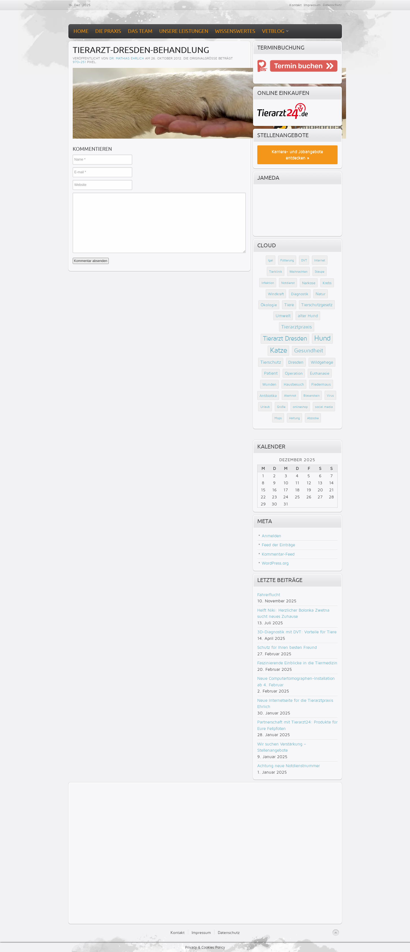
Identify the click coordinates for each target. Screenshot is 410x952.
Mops (278, 418)
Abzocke (313, 418)
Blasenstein (311, 396)
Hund (322, 338)
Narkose (308, 283)
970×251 (79, 62)
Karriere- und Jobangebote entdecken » (297, 154)
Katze (278, 350)
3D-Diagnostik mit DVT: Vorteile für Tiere (296, 631)
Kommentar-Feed (278, 554)
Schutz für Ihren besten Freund (287, 647)
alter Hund (308, 315)
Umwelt (283, 315)
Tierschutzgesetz (317, 304)
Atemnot (290, 396)
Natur (320, 293)
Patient (271, 373)
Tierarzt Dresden (285, 338)
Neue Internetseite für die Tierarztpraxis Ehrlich (295, 703)
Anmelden (271, 535)
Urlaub (265, 407)
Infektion (267, 283)
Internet (319, 260)
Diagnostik (299, 294)
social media (324, 407)
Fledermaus (321, 384)
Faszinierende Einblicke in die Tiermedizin (297, 662)
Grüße (281, 407)
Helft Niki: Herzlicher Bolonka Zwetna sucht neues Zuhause (293, 613)
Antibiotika (268, 395)
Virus (330, 396)
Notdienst (288, 283)
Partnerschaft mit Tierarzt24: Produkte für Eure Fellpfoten (297, 725)
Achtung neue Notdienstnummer (288, 765)
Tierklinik (275, 272)
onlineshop (300, 407)
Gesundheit (308, 350)
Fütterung (287, 260)
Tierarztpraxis (296, 327)
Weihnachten (298, 272)
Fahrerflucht (268, 594)
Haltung (294, 418)
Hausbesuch (294, 384)
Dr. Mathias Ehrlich (126, 58)
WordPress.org (275, 563)
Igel (270, 260)
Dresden (295, 362)
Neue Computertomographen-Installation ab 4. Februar (296, 681)
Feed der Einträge (278, 544)
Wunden (269, 384)
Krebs (327, 283)
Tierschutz (270, 362)
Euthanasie (319, 373)
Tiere (289, 304)
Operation (294, 373)
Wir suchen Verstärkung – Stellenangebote (281, 747)
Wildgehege (322, 362)
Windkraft (276, 294)
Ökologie (269, 304)
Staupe (319, 272)
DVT (304, 260)
